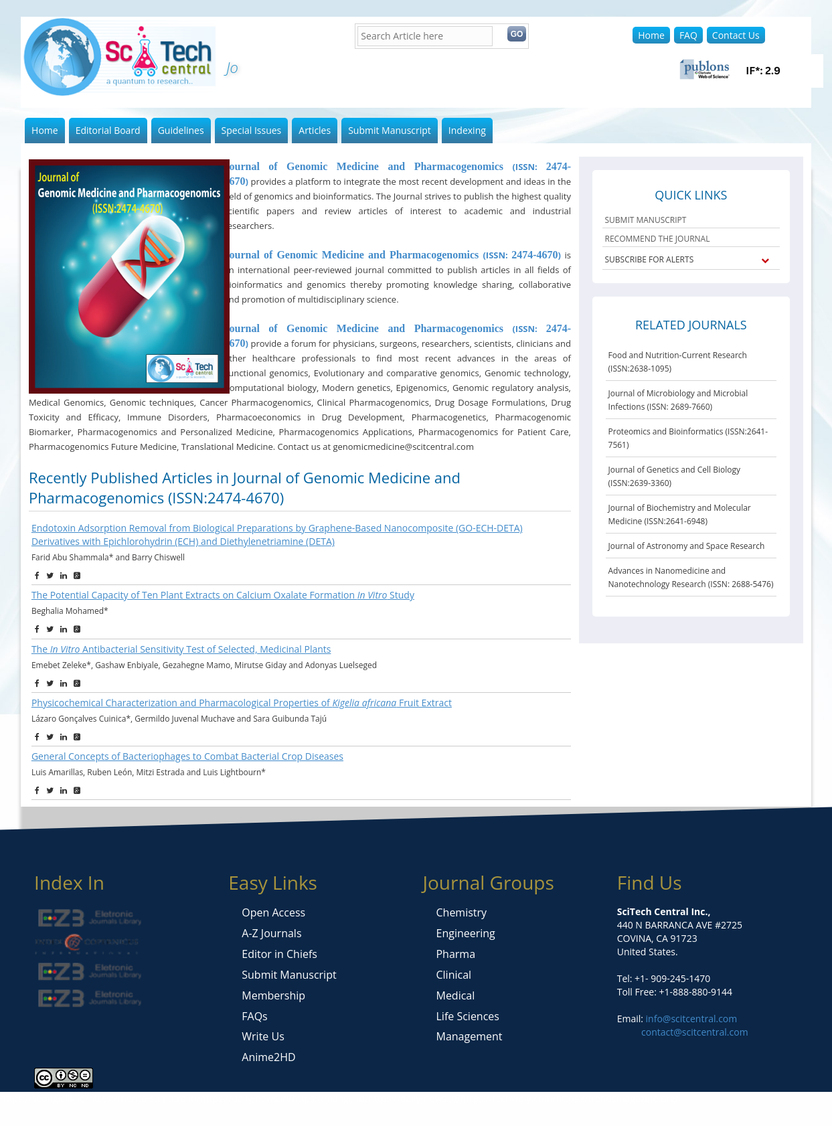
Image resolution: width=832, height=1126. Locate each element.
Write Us (263, 1036)
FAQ (688, 35)
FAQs (254, 1016)
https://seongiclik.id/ (44, 1098)
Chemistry (461, 912)
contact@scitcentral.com (694, 1032)
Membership (273, 995)
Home (651, 35)
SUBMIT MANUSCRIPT (646, 220)
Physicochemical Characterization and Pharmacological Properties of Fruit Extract (241, 702)
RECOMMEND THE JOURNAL (657, 238)
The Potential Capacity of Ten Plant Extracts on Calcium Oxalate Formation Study (222, 594)
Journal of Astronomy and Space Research (686, 546)
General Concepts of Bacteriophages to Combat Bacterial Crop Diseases (187, 756)
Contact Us (736, 35)
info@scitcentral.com (690, 1018)
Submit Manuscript (389, 130)
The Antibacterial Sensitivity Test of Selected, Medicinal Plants (181, 649)
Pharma (455, 954)
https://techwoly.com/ (508, 1098)
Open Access (273, 912)
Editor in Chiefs (279, 954)
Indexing (467, 130)
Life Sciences (467, 1016)
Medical (455, 995)
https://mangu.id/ (330, 1098)
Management (469, 1036)
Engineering (465, 933)
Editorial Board (108, 130)
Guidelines (181, 130)
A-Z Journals (271, 933)
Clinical (453, 974)
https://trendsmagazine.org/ (617, 1098)
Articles (315, 130)
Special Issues (252, 130)
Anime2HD (268, 1057)
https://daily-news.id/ (246, 1098)
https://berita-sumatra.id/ (143, 1098)
